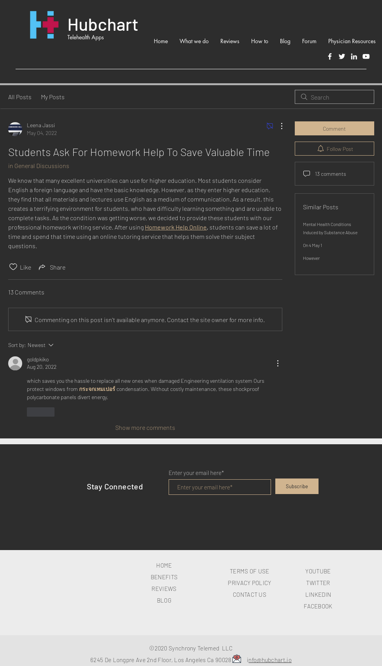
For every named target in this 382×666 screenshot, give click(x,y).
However (311, 258)
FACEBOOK (318, 606)
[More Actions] (277, 126)
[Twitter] (342, 56)
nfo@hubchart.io (270, 659)
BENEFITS (164, 576)
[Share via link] (51, 267)
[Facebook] (330, 56)
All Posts (20, 96)
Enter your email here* (196, 473)
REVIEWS (163, 588)
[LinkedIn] (354, 56)
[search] (334, 97)
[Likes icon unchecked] (13, 267)
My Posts (53, 96)
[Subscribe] (297, 486)
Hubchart (103, 23)
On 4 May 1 (312, 245)
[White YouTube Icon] (366, 56)
